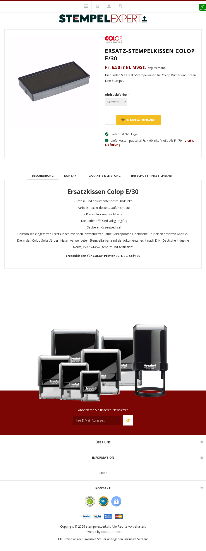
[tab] (42, 175)
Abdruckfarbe (116, 94)
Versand (143, 539)
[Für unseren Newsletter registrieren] (97, 420)
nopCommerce (111, 532)
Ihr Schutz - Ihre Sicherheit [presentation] (152, 176)
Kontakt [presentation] (71, 176)
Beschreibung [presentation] (43, 176)
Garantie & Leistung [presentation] (105, 176)
